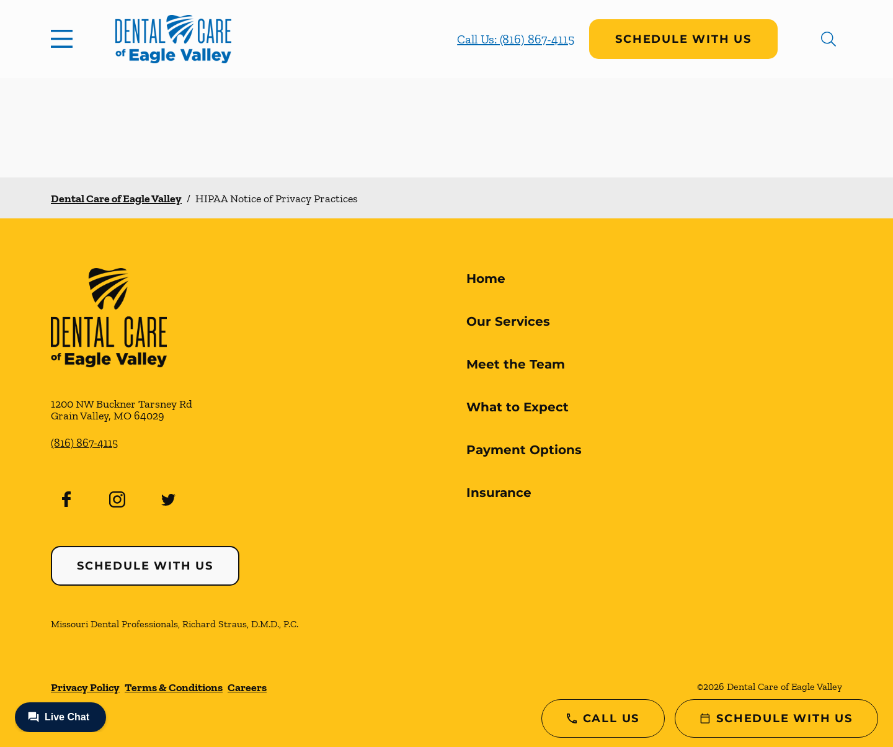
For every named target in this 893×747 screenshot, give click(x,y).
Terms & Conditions (174, 687)
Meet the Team (515, 364)
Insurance (498, 492)
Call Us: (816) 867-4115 (515, 39)
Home (485, 278)
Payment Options (524, 449)
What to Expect (517, 407)
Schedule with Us (683, 39)
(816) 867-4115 (84, 443)
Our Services (508, 321)
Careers (247, 687)
